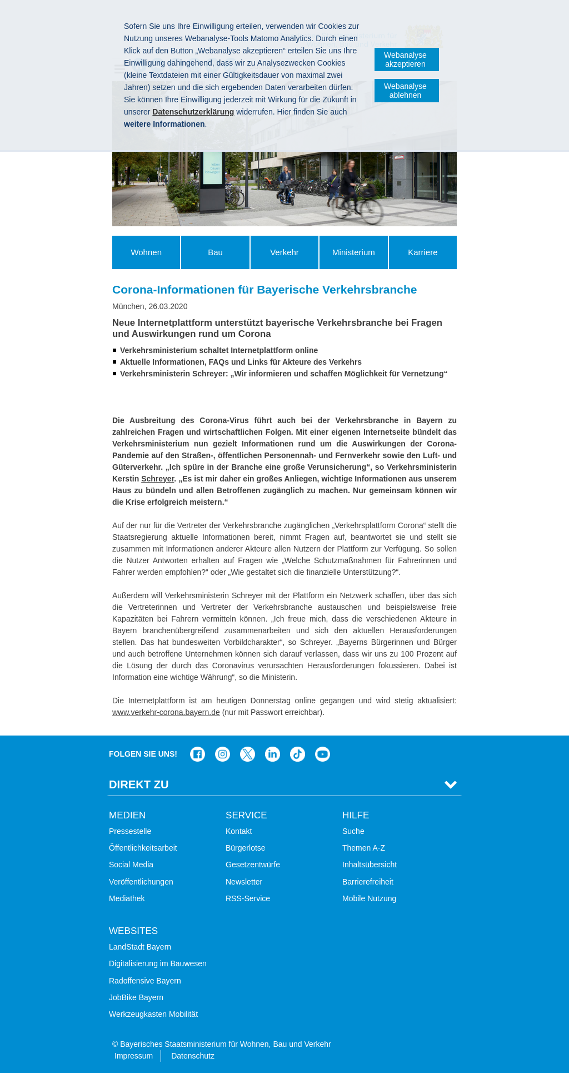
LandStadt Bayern (140, 946)
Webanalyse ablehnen (405, 91)
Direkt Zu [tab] (139, 784)
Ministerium (353, 252)
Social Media (131, 864)
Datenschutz (192, 1055)
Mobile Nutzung (369, 898)
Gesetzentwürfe (253, 864)
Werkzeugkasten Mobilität (153, 1014)
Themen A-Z (363, 847)
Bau (215, 252)
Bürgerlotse (246, 847)
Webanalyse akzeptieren (405, 59)
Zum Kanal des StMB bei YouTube (322, 754)
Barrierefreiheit (367, 881)
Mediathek (127, 898)
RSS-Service (248, 898)
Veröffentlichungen (141, 881)
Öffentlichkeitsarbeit (143, 847)
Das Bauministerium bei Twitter (247, 754)
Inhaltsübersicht (369, 864)
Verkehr (284, 252)
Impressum (133, 1055)
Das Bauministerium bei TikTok (297, 754)
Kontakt (239, 831)
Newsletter (244, 881)
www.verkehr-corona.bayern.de (166, 712)
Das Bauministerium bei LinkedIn (272, 754)
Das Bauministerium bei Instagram (222, 754)
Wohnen (146, 252)
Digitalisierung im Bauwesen (158, 963)
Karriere (422, 252)
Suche (353, 831)
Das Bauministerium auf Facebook (197, 754)
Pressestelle (130, 831)
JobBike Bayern (136, 997)
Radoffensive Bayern (145, 980)
